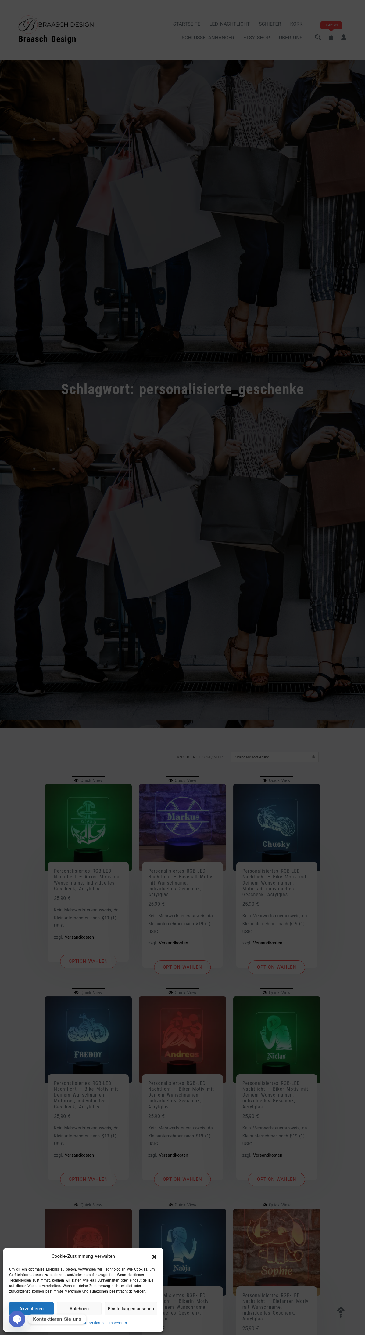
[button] (154, 1256)
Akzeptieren (31, 1308)
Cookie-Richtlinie (53, 1323)
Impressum (118, 1323)
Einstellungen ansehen (131, 1308)
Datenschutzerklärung (88, 1323)
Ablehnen (79, 1308)
